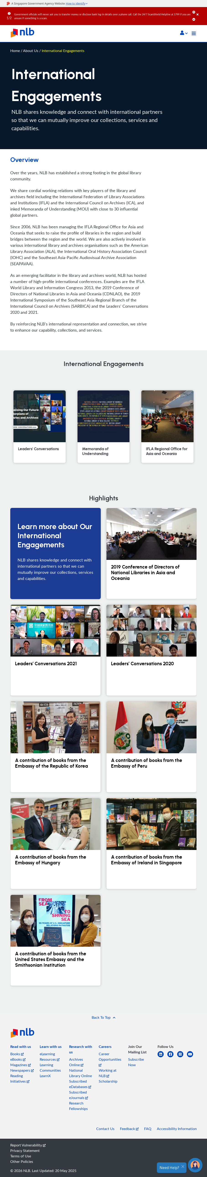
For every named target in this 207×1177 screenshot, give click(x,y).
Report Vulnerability (28, 1145)
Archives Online (76, 1062)
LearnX (45, 1075)
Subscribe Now (136, 1062)
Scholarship (108, 1081)
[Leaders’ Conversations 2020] (151, 650)
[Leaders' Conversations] (39, 426)
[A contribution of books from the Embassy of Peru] (151, 746)
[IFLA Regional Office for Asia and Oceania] (167, 426)
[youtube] (192, 1057)
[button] (184, 33)
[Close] (201, 11)
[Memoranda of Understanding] (103, 426)
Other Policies (21, 1161)
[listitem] (20, 1047)
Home (15, 50)
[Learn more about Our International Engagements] (55, 553)
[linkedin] (162, 1057)
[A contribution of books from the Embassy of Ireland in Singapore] (151, 843)
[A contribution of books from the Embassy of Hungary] (55, 843)
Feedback (129, 1128)
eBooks (18, 1059)
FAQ (147, 1128)
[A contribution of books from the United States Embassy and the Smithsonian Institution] (55, 940)
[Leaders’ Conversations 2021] (55, 650)
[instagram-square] (182, 1057)
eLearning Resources (50, 1056)
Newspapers (22, 1070)
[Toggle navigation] (194, 33)
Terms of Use (20, 1156)
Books (17, 1053)
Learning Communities (50, 1067)
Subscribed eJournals (78, 1095)
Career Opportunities (110, 1059)
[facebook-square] (172, 1057)
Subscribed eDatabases (80, 1084)
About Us (31, 50)
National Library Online (80, 1073)
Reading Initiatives (19, 1078)
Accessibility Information (177, 1128)
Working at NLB (107, 1073)
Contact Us (105, 1128)
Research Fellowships (78, 1106)
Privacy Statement (25, 1150)
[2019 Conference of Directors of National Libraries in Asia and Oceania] (151, 553)
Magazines (20, 1064)
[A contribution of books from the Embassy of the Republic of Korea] (55, 746)
